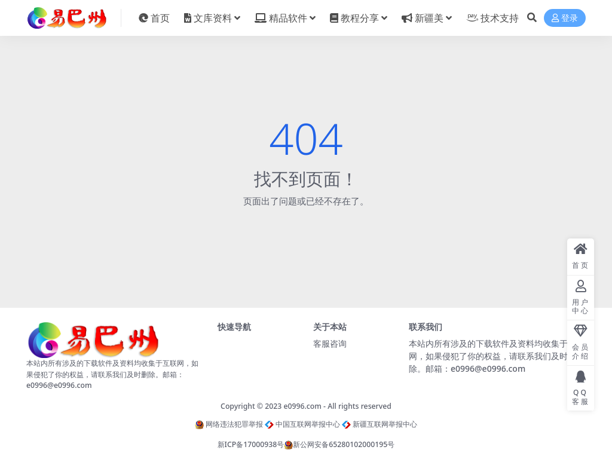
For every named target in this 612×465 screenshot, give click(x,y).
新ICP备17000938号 (251, 444)
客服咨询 (330, 343)
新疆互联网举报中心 (379, 424)
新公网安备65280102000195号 (339, 444)
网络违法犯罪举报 (229, 424)
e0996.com (302, 406)
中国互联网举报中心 (302, 424)
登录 (565, 18)
